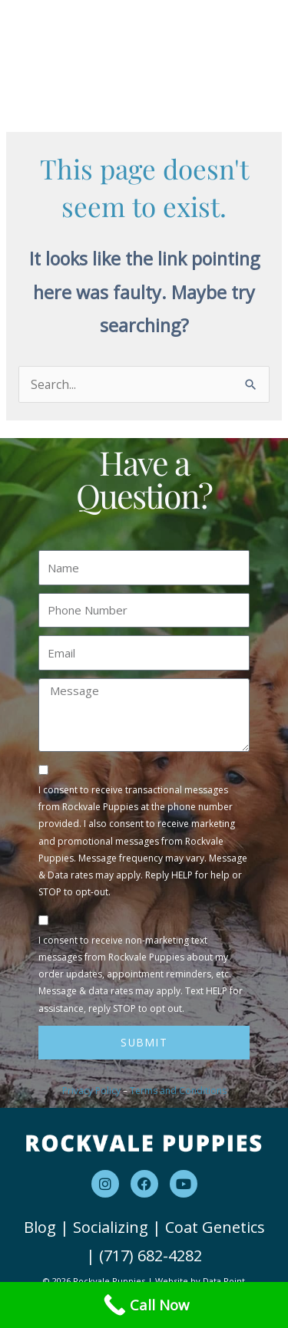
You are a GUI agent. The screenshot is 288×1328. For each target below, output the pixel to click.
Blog (40, 1227)
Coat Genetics (215, 1227)
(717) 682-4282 (150, 1255)
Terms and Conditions (178, 1090)
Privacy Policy (91, 1090)
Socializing (110, 1227)
